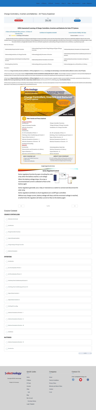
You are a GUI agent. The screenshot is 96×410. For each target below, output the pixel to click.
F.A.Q (50, 392)
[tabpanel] (48, 116)
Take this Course (77, 20)
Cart (29, 392)
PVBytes (44, 3)
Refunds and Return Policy (55, 386)
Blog (69, 3)
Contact (51, 389)
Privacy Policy (52, 383)
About (50, 377)
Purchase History (32, 401)
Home (38, 3)
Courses (57, 3)
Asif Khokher (81, 35)
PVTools (50, 3)
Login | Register (87, 3)
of (48, 206)
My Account (75, 3)
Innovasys (16, 382)
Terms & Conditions (54, 380)
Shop (63, 3)
